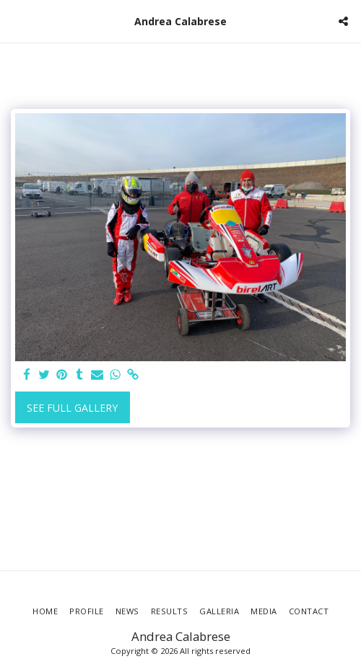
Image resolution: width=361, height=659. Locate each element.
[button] (16, 20)
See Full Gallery (72, 408)
